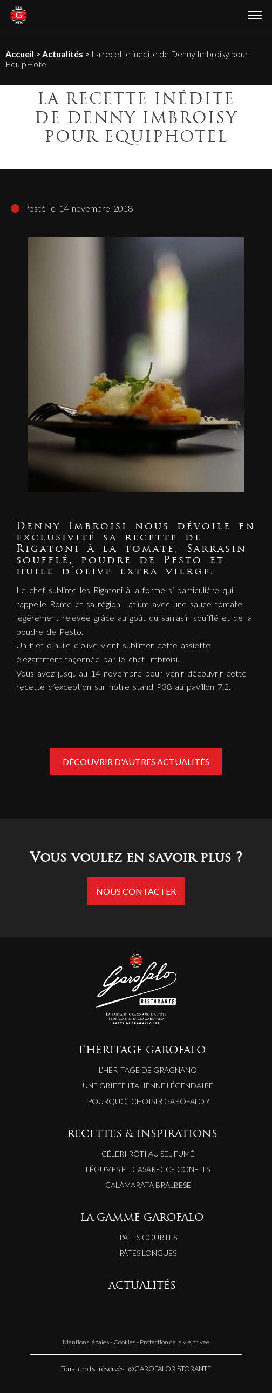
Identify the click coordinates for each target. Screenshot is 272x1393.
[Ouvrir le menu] (255, 16)
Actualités (62, 54)
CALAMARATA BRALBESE (148, 1184)
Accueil (19, 54)
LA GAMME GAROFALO (141, 1218)
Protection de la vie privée (174, 1342)
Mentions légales (86, 1342)
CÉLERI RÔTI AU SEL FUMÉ (147, 1153)
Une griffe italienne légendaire (148, 1085)
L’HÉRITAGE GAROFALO (142, 1051)
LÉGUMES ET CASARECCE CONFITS (148, 1169)
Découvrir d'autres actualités (136, 761)
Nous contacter (136, 891)
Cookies (124, 1342)
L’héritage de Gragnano (148, 1069)
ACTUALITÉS (142, 1286)
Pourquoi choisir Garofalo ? (148, 1101)
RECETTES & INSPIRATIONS (142, 1135)
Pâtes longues (147, 1252)
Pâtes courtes (148, 1237)
